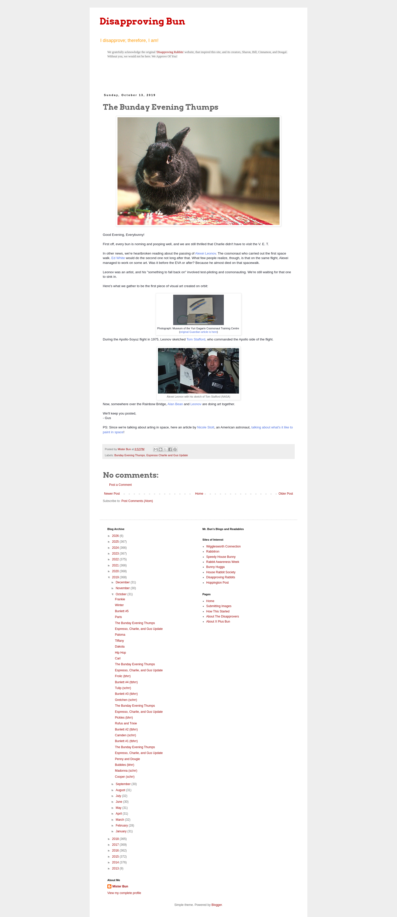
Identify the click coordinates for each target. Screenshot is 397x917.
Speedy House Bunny (221, 557)
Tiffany (119, 641)
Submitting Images (218, 606)
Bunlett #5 (122, 611)
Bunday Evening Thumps (129, 455)
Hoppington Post (217, 582)
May (119, 808)
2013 (116, 868)
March (120, 819)
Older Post (286, 493)
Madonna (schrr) (126, 770)
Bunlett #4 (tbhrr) (126, 682)
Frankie (120, 599)
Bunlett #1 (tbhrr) (126, 741)
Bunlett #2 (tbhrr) (126, 729)
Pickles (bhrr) (124, 717)
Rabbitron (213, 551)
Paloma (120, 634)
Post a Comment (120, 485)
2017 (116, 844)
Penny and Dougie (127, 759)
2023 (116, 553)
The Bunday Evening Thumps (135, 623)
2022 (116, 559)
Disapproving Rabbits (170, 52)
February (122, 825)
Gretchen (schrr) (126, 700)
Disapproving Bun (142, 21)
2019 (116, 577)
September (123, 784)
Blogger (216, 905)
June (119, 802)
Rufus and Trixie (126, 723)
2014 (116, 862)
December (123, 582)
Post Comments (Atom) (137, 501)
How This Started (218, 611)
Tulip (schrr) (123, 688)
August (121, 790)
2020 (116, 571)
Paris (118, 617)
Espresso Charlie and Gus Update (167, 455)
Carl (118, 658)
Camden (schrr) (125, 735)
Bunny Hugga (215, 567)
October (121, 594)
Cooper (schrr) (124, 776)
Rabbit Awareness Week (222, 562)
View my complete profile (124, 893)
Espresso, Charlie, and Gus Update (139, 629)
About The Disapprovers (222, 616)
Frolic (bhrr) (123, 676)
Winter (119, 605)
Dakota (120, 646)
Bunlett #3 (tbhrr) (126, 694)
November (123, 588)
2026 (116, 536)
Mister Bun (120, 886)
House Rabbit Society (220, 572)
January (121, 831)
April (119, 813)
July (119, 796)
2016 (116, 850)
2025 (116, 541)
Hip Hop (120, 652)
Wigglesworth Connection (223, 546)
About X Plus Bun (218, 621)
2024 (116, 547)
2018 (116, 839)
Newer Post (112, 493)
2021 (116, 565)
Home (199, 493)
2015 (116, 856)
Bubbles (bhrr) (124, 765)
